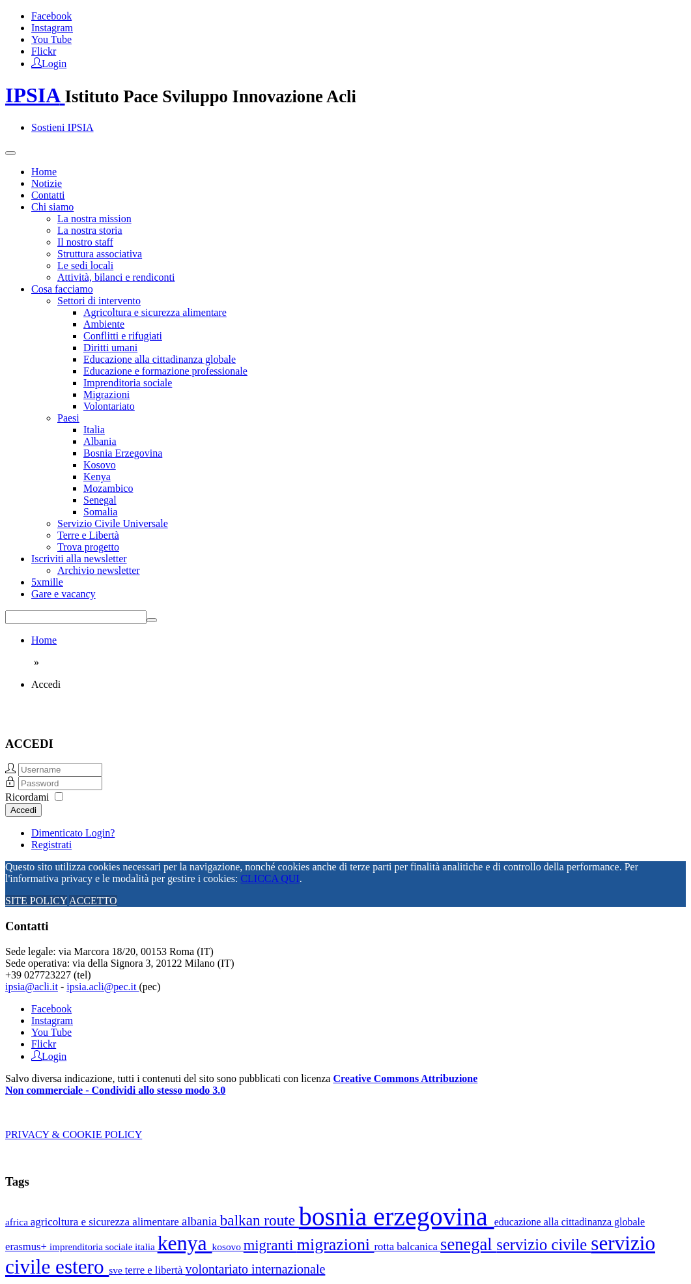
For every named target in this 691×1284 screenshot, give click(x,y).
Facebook (51, 15)
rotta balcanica (407, 1246)
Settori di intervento (99, 300)
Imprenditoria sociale (127, 382)
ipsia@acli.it (31, 986)
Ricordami (27, 797)
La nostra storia (89, 230)
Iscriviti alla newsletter (79, 558)
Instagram (52, 27)
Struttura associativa (99, 253)
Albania (100, 441)
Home (44, 171)
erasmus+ (27, 1246)
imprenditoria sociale (92, 1247)
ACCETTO (93, 900)
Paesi (68, 417)
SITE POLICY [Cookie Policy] (36, 900)
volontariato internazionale (255, 1269)
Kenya (97, 476)
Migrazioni (106, 394)
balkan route (259, 1220)
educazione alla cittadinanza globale (569, 1221)
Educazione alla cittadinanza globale (159, 359)
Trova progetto (88, 546)
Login (54, 62)
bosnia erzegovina (396, 1216)
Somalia (100, 511)
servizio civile (543, 1244)
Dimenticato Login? (73, 832)
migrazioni (335, 1244)
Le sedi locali (85, 265)
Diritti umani (110, 347)
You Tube (51, 39)
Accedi (23, 810)
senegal (468, 1244)
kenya (185, 1243)
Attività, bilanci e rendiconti (116, 277)
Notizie (46, 183)
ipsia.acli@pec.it (102, 986)
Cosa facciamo (62, 288)
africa (18, 1221)
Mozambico (108, 488)
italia (146, 1246)
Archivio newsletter (98, 570)
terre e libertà (155, 1270)
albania (201, 1221)
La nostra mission (94, 218)
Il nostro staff (85, 242)
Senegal (100, 500)
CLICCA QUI (269, 878)
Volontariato (109, 406)
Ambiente (103, 324)
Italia (94, 429)
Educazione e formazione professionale (165, 371)
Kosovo (99, 464)
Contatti (48, 195)
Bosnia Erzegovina (122, 453)
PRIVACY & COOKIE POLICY (73, 1134)
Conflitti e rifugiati (122, 335)
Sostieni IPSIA (62, 127)
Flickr (43, 51)
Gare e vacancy (63, 593)
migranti (270, 1245)
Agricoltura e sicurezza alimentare (155, 312)
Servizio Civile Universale (112, 523)
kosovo (228, 1246)
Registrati (51, 844)
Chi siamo (52, 206)
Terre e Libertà (88, 535)
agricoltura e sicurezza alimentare (106, 1222)
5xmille (47, 582)
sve (116, 1270)
